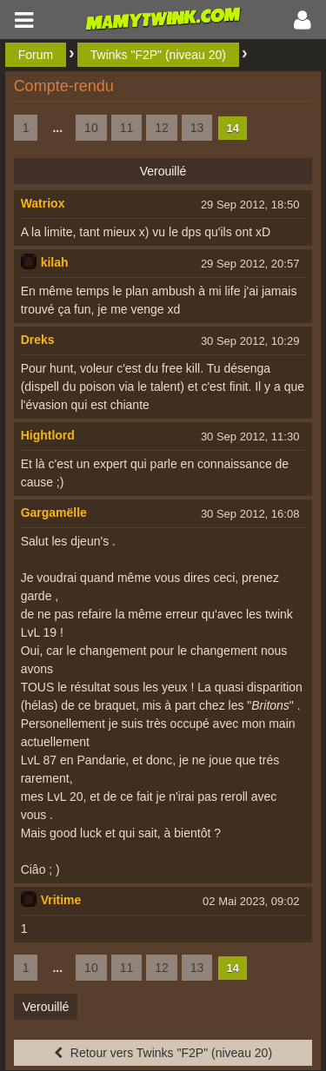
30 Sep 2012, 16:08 (250, 513)
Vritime (61, 900)
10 (91, 128)
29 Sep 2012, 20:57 (250, 263)
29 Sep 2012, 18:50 (250, 204)
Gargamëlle (54, 512)
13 (197, 128)
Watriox (43, 203)
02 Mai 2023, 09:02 (251, 901)
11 (127, 128)
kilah (55, 262)
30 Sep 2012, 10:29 (250, 340)
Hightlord (48, 435)
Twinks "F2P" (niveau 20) (158, 55)
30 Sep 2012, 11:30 (250, 436)
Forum (35, 55)
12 (162, 128)
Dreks (38, 340)
